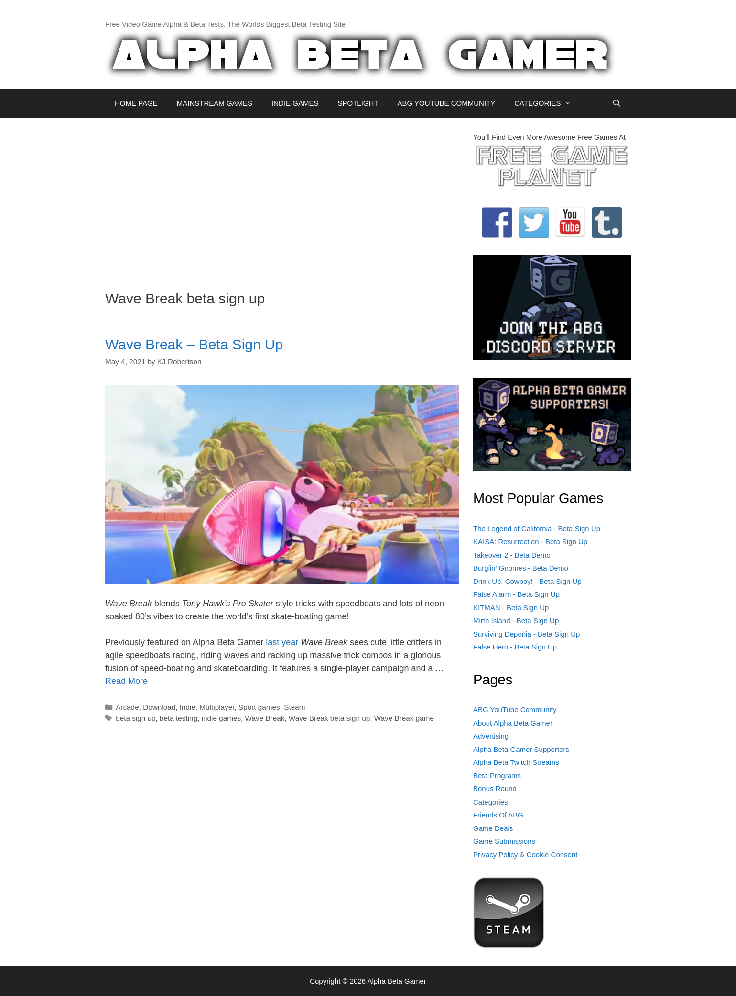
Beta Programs (497, 776)
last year (282, 642)
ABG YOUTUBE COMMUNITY (446, 103)
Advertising (491, 736)
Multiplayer (216, 707)
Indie (187, 707)
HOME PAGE (136, 103)
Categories (490, 802)
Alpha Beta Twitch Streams (516, 762)
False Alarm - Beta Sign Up (516, 594)
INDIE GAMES (294, 103)
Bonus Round (495, 788)
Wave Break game (404, 718)
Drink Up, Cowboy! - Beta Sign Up (527, 581)
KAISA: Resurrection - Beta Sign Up (530, 541)
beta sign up (135, 718)
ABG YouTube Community (515, 709)
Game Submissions (504, 841)
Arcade (127, 707)
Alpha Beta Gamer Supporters (521, 749)
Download (159, 707)
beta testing (178, 718)
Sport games (259, 707)
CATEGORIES (547, 103)
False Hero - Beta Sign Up (515, 647)
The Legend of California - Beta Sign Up (536, 529)
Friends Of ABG (498, 815)
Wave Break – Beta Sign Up (194, 344)
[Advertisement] (282, 199)
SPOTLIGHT (357, 103)
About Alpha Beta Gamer (512, 723)
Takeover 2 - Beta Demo (512, 555)
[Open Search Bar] (617, 103)
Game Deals (493, 828)
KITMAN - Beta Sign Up (511, 608)
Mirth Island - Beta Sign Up (516, 620)
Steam (294, 707)
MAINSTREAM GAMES (214, 103)
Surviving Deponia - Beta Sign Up (526, 634)
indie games (221, 718)
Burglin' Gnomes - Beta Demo (520, 568)
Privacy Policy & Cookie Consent (525, 855)
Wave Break (265, 718)
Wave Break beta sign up (329, 718)
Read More (126, 681)
